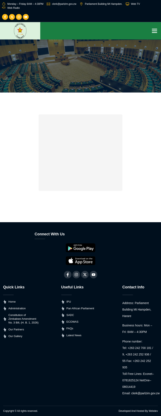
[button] (154, 30)
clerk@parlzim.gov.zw (145, 393)
